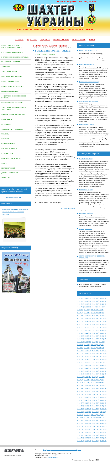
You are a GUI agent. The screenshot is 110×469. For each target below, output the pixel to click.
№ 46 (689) (88, 315)
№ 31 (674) (80, 327)
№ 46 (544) (95, 420)
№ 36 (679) (103, 321)
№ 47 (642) (80, 350)
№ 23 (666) (80, 333)
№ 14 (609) (88, 374)
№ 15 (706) (80, 304)
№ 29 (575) (103, 397)
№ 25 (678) (95, 330)
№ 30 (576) (95, 397)
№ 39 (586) (88, 391)
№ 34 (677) (88, 324)
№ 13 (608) (95, 374)
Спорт (4, 163)
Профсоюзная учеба (10, 81)
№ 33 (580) (103, 394)
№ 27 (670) (80, 330)
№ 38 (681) (88, 321)
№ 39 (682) (80, 321)
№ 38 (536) (95, 426)
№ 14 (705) (88, 304)
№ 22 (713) (88, 298)
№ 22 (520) (95, 438)
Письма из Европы (9, 148)
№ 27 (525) (88, 435)
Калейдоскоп (7, 153)
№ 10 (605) (88, 377)
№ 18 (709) (88, 301)
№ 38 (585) (95, 391)
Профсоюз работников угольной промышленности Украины (62, 450)
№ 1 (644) (94, 348)
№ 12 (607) (103, 374)
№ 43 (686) (80, 318)
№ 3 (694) (80, 312)
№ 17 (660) (95, 336)
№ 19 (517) (88, 441)
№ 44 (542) (80, 423)
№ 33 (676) (95, 324)
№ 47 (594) (88, 385)
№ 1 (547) (100, 417)
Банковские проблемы (86, 213)
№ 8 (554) (80, 415)
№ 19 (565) (88, 406)
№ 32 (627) (103, 359)
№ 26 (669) (88, 330)
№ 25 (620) (95, 365)
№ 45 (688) (95, 315)
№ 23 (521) (88, 438)
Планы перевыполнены (86, 64)
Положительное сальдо (86, 124)
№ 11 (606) (80, 377)
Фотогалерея (78, 40)
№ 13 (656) (95, 339)
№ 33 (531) (103, 429)
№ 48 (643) (100, 348)
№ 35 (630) (80, 359)
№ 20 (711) (103, 298)
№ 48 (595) (80, 385)
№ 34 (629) (88, 359)
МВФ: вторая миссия (85, 158)
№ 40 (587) (80, 391)
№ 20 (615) (103, 368)
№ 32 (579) (80, 397)
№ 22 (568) (95, 403)
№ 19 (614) (80, 371)
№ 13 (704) (95, 304)
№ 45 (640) (95, 350)
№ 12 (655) (103, 339)
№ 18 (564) (95, 406)
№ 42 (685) (88, 318)
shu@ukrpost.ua (53, 457)
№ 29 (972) (95, 327)
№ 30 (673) (88, 327)
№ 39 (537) (88, 426)
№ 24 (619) (103, 365)
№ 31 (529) (88, 432)
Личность (5, 67)
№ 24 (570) (80, 403)
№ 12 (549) (80, 412)
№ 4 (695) (100, 310)
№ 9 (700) (95, 307)
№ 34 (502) (95, 429)
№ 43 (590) (88, 388)
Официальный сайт (13, 197)
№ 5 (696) (94, 310)
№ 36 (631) (103, 356)
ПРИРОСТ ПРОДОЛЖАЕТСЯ (89, 50)
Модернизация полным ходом (88, 101)
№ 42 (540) (95, 423)
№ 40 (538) (80, 426)
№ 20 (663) (103, 333)
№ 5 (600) (100, 379)
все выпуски (65, 208)
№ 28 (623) (103, 362)
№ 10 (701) (88, 307)
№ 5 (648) (94, 345)
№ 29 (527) (103, 432)
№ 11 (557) (88, 412)
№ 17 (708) (95, 301)
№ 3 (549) (87, 417)
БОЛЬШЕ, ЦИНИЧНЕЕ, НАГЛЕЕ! (53, 50)
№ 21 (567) (103, 403)
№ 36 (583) (80, 394)
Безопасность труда (10, 91)
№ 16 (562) (80, 409)
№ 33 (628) (95, 359)
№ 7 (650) (80, 345)
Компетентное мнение (11, 76)
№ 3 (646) (80, 348)
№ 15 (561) (88, 409)
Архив (92, 40)
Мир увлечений (8, 168)
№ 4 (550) (80, 417)
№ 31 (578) (88, 397)
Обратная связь (61, 40)
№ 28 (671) (103, 327)
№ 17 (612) (95, 371)
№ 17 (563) (103, 406)
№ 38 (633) (88, 356)
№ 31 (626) (80, 362)
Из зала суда (6, 124)
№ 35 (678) (80, 324)
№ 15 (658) (80, 339)
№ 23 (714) (80, 298)
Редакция (32, 40)
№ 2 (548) (94, 417)
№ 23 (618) (80, 368)
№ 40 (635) (103, 353)
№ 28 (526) (80, 435)
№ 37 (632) (95, 356)
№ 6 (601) (87, 379)
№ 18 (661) (88, 336)
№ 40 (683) (103, 318)
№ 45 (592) (103, 385)
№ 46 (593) (95, 385)
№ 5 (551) (100, 415)
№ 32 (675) (103, 324)
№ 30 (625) (88, 362)
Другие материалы (9, 173)
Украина (5, 134)
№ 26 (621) (88, 365)
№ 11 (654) (80, 342)
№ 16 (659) (103, 336)
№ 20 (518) (80, 441)
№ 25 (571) (103, 400)
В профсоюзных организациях (15, 57)
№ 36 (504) (80, 429)
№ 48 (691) (100, 312)
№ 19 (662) (80, 336)
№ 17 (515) (103, 441)
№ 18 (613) (88, 371)
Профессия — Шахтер (10, 62)
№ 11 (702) (80, 307)
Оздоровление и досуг (11, 158)
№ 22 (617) (88, 368)
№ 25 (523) (103, 435)
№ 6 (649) (87, 345)
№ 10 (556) (95, 412)
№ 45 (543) (103, 420)
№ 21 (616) (95, 368)
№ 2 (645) (87, 348)
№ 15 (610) (80, 374)
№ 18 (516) (95, 441)
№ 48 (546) (80, 420)
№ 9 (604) (95, 377)
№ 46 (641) (88, 350)
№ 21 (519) (103, 438)
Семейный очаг (8, 143)
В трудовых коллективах (12, 52)
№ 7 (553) (87, 415)
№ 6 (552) (94, 415)
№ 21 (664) (95, 333)
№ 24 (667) (103, 330)
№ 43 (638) (80, 353)
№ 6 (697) (87, 310)
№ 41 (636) (95, 353)
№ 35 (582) (88, 394)
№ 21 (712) (95, 298)
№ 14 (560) (95, 409)
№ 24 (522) (80, 438)
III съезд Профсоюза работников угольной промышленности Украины (15, 211)
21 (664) (37, 54)
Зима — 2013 (6, 177)
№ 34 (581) (95, 394)
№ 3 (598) (87, 382)
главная (72, 208)
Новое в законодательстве (13, 114)
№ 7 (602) (80, 379)
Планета (5, 138)
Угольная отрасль (9, 71)
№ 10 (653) (88, 342)
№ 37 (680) (95, 321)
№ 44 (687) (103, 315)
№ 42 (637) (88, 353)
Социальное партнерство (12, 86)
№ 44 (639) (103, 350)
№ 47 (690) (80, 315)
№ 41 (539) (103, 423)
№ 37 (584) (103, 391)
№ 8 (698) (102, 307)
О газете (19, 40)
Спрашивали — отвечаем (12, 129)
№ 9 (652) (95, 342)
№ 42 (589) (95, 388)
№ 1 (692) (94, 312)
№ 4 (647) (100, 345)
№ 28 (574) (80, 400)
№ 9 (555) (103, 412)
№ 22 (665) (88, 333)
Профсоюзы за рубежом (12, 103)
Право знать (6, 119)
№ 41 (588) (103, 388)
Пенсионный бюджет (86, 189)
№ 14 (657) (88, 339)
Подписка (45, 40)
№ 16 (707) (103, 301)
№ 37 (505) (103, 426)
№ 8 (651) (102, 342)
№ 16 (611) (103, 371)
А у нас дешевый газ (85, 229)
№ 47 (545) (88, 420)
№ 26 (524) (95, 435)
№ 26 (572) (95, 400)
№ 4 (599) (80, 382)
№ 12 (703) (103, 304)
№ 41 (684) (95, 318)
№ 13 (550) (103, 409)
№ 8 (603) (102, 377)
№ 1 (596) (100, 382)
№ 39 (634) (80, 356)
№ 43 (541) (88, 423)
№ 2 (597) (94, 382)
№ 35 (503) (88, 429)
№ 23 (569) (88, 403)
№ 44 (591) (80, 388)
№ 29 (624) (95, 362)
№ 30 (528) (95, 432)
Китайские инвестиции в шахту (89, 82)
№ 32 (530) (80, 432)
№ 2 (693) (87, 312)
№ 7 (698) (80, 310)
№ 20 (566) (80, 406)
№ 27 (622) (80, 365)
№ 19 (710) (80, 301)
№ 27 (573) (88, 400)
